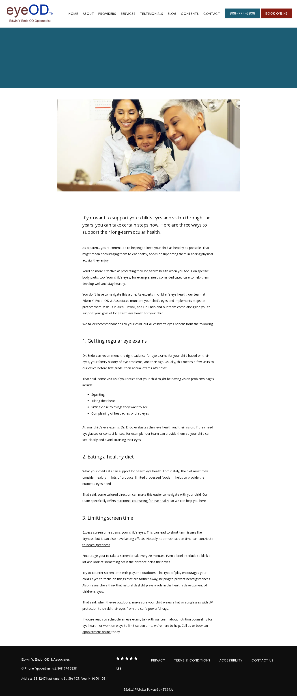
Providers (107, 13)
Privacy (158, 660)
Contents (190, 13)
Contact (211, 13)
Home (73, 13)
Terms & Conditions (192, 660)
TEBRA (168, 689)
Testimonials (151, 13)
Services (128, 13)
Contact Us (262, 660)
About (88, 13)
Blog (172, 13)
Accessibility (231, 660)
